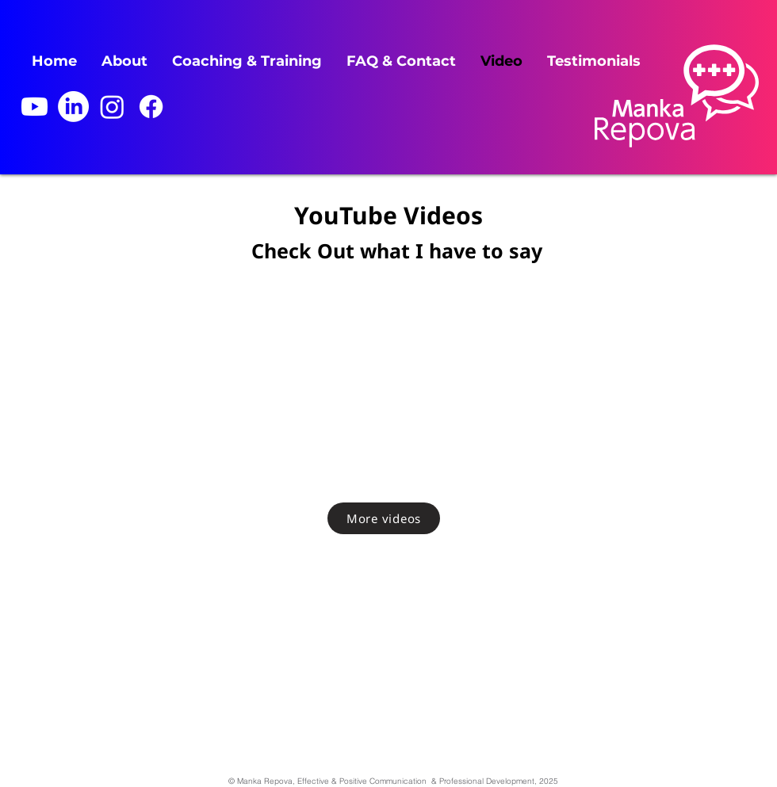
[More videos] (383, 518)
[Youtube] (34, 106)
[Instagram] (112, 106)
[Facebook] (151, 106)
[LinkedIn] (73, 106)
